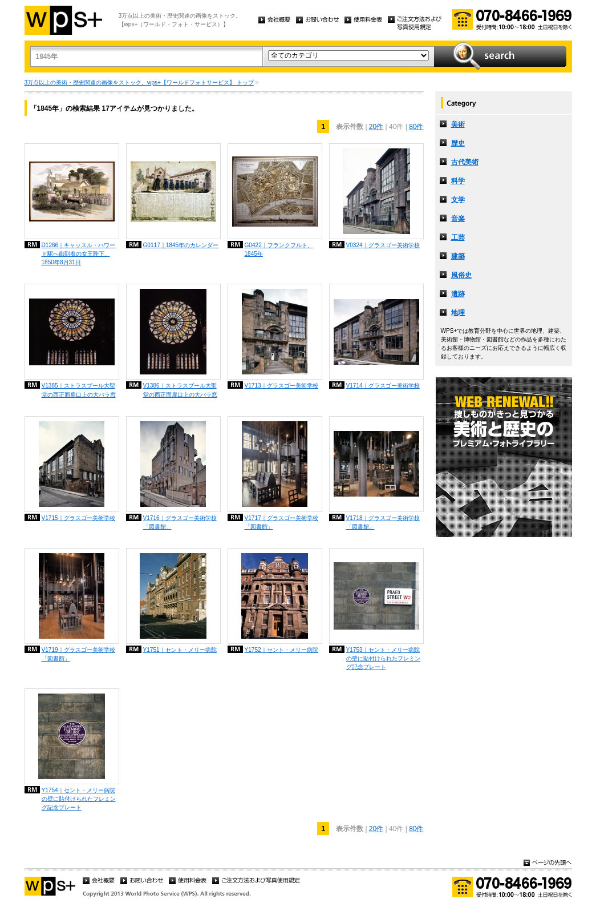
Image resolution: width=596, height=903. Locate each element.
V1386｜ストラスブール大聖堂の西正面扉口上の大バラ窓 (180, 389)
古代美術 (465, 162)
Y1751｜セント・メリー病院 (180, 650)
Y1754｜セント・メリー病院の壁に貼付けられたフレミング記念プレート (79, 799)
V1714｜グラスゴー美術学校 (383, 385)
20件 (376, 127)
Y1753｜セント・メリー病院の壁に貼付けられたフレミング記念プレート (383, 658)
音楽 (458, 219)
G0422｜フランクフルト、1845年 (279, 249)
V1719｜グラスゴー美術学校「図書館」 (78, 654)
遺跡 (458, 294)
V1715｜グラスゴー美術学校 (78, 518)
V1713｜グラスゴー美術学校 (281, 385)
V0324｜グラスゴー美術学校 (383, 245)
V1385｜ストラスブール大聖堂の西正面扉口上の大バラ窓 (79, 389)
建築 (458, 256)
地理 (458, 313)
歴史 (458, 143)
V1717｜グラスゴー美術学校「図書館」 (281, 522)
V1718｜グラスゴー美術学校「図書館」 (383, 522)
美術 (458, 124)
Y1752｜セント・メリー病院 (281, 650)
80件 (416, 127)
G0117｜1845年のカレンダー (181, 245)
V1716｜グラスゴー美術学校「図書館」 (180, 522)
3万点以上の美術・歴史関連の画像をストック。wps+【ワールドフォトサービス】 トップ (139, 82)
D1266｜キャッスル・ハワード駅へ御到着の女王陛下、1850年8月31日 (79, 253)
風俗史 (461, 275)
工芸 (458, 237)
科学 (458, 181)
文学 (458, 200)
